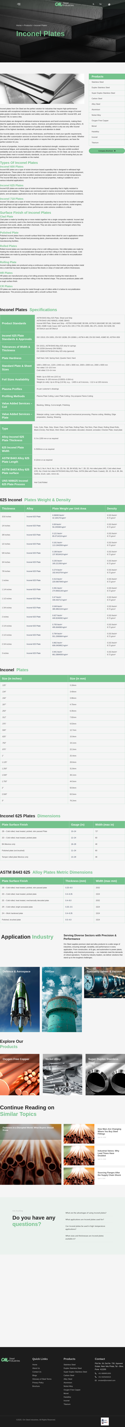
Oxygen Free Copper (16, 1059)
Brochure (36, 1386)
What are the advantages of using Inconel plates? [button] (85, 1212)
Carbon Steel (69, 1375)
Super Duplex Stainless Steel (75, 1372)
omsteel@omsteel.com (106, 1380)
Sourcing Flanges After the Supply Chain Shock (109, 1174)
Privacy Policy (38, 1383)
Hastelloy (67, 1397)
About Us (36, 1368)
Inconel (66, 1401)
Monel (66, 1393)
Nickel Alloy (53, 1059)
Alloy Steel (68, 1379)
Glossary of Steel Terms (42, 1379)
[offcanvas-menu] (18, 4)
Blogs (34, 1375)
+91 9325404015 (104, 1377)
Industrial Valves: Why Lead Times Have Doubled (108, 1153)
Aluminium (68, 1383)
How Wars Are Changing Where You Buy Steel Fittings (109, 1131)
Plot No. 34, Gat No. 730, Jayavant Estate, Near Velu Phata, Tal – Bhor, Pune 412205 (109, 1366)
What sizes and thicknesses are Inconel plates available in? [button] (84, 1237)
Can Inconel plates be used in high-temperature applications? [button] (85, 1227)
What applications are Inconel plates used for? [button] (84, 1219)
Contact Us (36, 1372)
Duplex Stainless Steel (73, 1368)
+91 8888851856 (104, 1373)
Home (19, 25)
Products (28, 25)
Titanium (67, 1404)
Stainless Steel (70, 1365)
